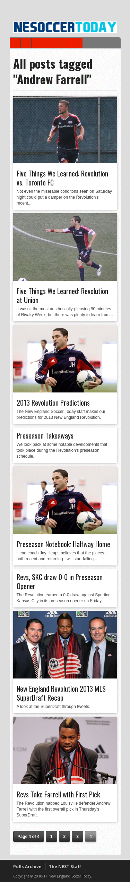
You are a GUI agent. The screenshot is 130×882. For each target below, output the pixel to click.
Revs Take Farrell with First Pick (58, 794)
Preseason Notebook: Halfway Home (63, 544)
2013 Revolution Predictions (53, 402)
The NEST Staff (65, 867)
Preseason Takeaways (45, 435)
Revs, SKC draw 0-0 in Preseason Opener (60, 581)
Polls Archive (27, 867)
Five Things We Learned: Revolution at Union (62, 295)
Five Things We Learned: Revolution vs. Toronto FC (62, 178)
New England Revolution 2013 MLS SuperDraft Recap (61, 693)
